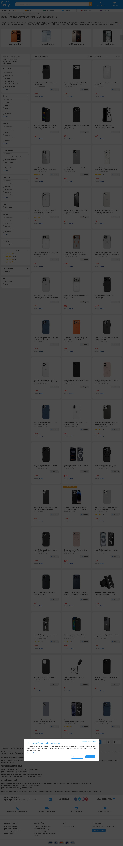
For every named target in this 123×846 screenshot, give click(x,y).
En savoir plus (31, 753)
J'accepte (90, 757)
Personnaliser (77, 757)
